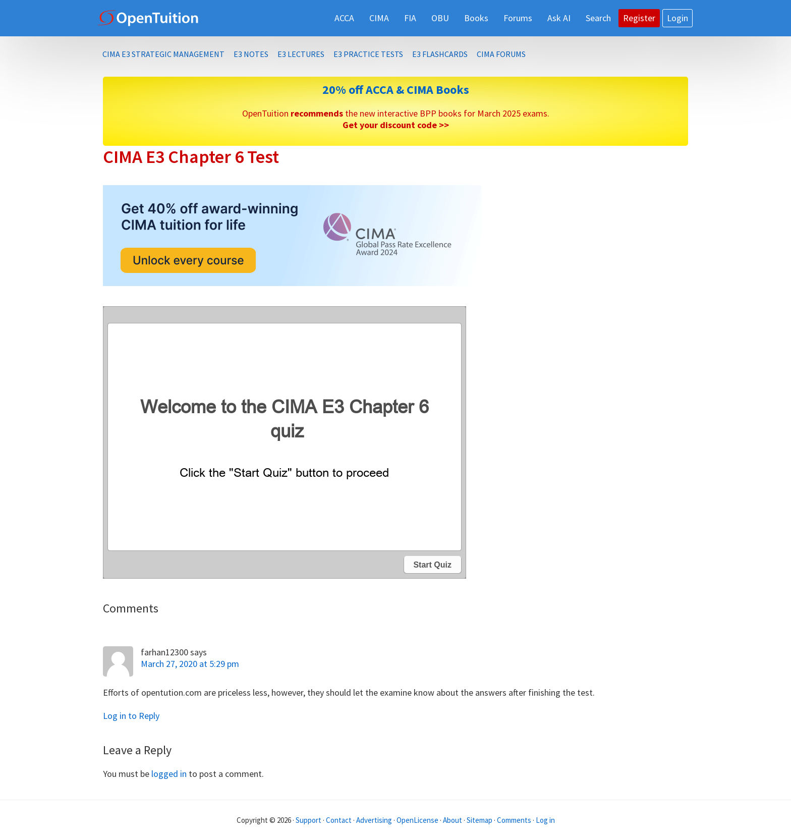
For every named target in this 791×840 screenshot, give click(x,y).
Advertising (374, 820)
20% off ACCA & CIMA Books (395, 89)
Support (308, 820)
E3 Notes (251, 54)
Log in (545, 820)
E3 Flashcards (440, 54)
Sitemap (479, 820)
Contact (339, 820)
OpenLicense (418, 820)
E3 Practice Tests (368, 54)
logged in (169, 773)
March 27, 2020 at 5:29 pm (190, 663)
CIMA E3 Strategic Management (163, 54)
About (452, 820)
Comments (515, 820)
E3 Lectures (300, 54)
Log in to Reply (131, 715)
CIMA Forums (501, 54)
